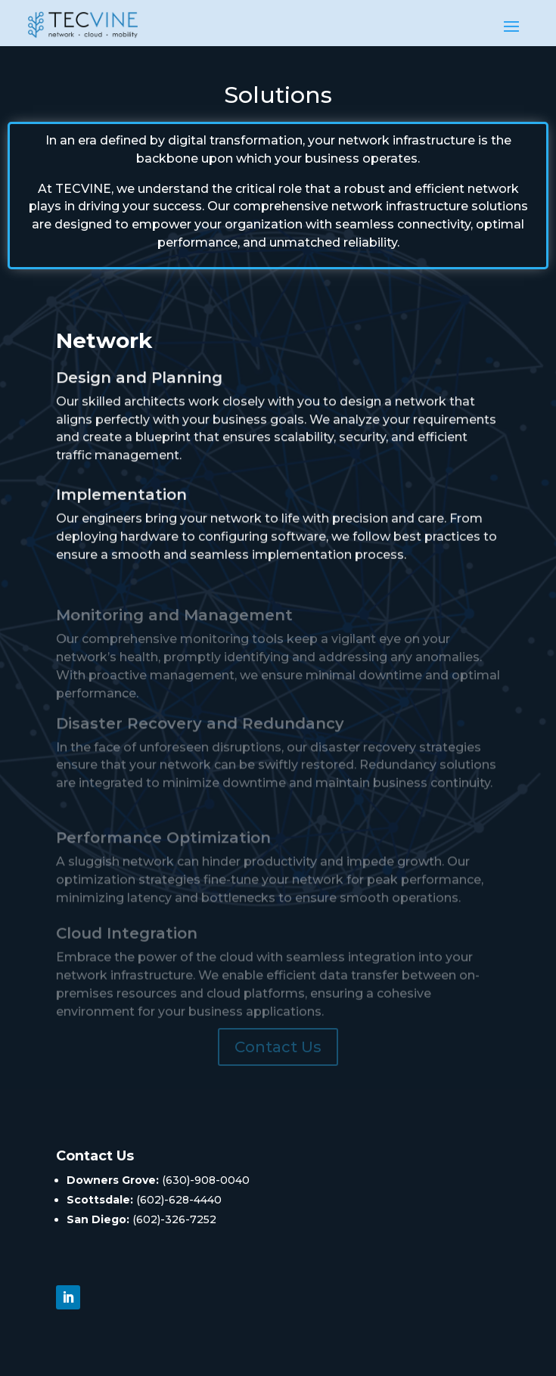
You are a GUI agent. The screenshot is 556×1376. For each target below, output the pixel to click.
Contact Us (278, 1047)
